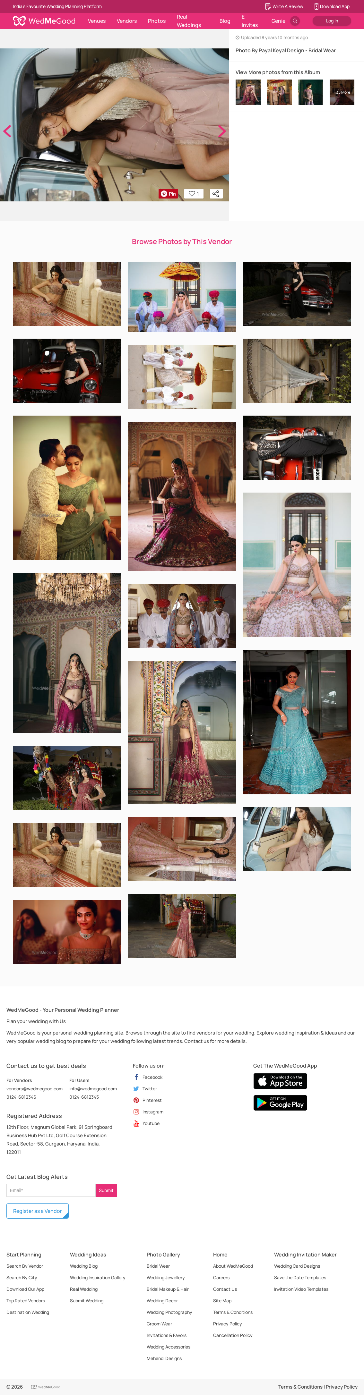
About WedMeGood (233, 1266)
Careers (221, 1277)
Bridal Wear (158, 1266)
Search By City (21, 1277)
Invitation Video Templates (301, 1289)
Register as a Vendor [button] (37, 1210)
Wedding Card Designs (297, 1266)
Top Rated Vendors (25, 1301)
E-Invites (250, 21)
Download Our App (25, 1289)
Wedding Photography (169, 1312)
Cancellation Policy (233, 1335)
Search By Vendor (24, 1266)
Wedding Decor (162, 1301)
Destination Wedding (27, 1312)
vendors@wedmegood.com (34, 1089)
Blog (225, 20)
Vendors (127, 20)
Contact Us (225, 1289)
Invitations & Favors (166, 1335)
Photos (157, 20)
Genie (278, 20)
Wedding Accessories (168, 1347)
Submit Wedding (86, 1301)
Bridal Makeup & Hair (168, 1289)
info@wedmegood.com (93, 1089)
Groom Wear (159, 1324)
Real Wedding (84, 1289)
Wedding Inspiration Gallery (98, 1277)
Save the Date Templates (300, 1277)
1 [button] (194, 193)
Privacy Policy (227, 1324)
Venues (97, 20)
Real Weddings (189, 21)
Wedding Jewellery (166, 1277)
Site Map (222, 1301)
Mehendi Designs (164, 1358)
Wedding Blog (84, 1266)
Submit (106, 1190)
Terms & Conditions (233, 1312)
